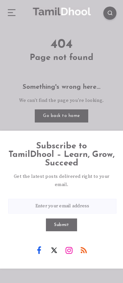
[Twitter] (54, 250)
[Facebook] (39, 250)
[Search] (109, 13)
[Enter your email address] (62, 206)
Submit (61, 225)
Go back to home (61, 116)
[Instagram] (69, 250)
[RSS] (84, 250)
